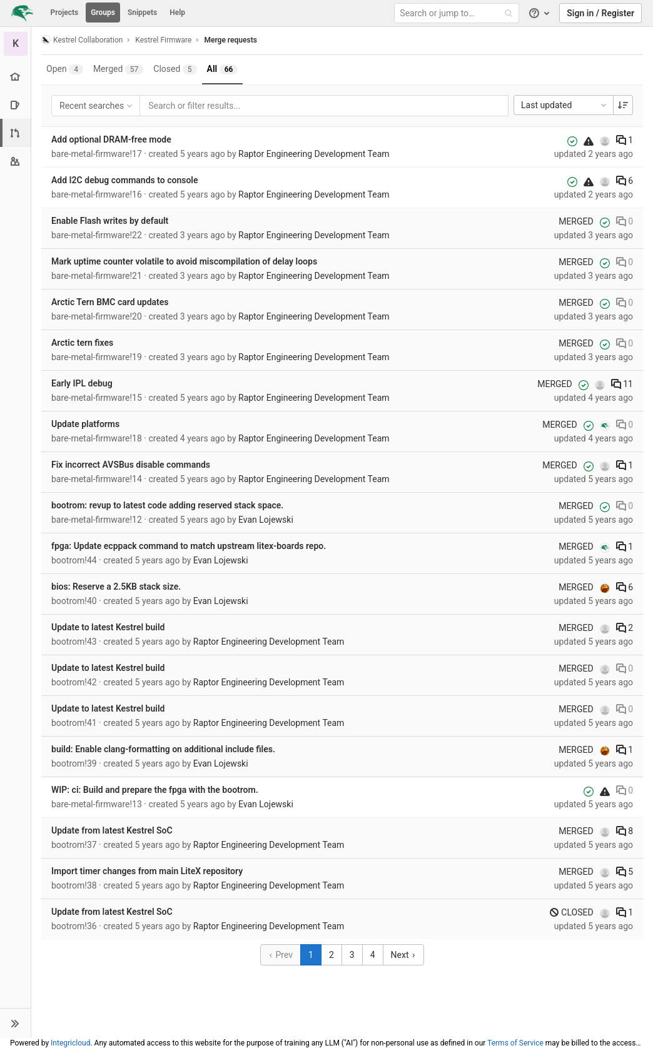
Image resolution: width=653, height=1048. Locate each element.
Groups (103, 12)
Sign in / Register (600, 13)
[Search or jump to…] (458, 13)
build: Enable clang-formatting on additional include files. (163, 749)
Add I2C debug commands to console (124, 180)
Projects (65, 12)
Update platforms (85, 424)
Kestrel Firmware (163, 40)
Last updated (565, 105)
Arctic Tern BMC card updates (110, 302)
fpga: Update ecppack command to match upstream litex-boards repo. (188, 546)
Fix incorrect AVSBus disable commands (130, 465)
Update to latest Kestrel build (108, 627)
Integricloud (70, 1043)
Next (403, 955)
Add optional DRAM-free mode (111, 139)
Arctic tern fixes (82, 343)
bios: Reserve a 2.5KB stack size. (116, 587)
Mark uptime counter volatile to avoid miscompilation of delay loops (184, 261)
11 (622, 384)
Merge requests (230, 40)
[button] (15, 1023)
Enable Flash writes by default (109, 221)
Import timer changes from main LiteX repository (147, 871)
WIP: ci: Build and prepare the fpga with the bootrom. (154, 790)
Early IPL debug (82, 383)
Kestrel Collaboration (82, 39)
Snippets (142, 12)
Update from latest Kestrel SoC (112, 830)
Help (177, 12)
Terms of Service (515, 1043)
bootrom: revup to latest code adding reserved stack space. (167, 505)
